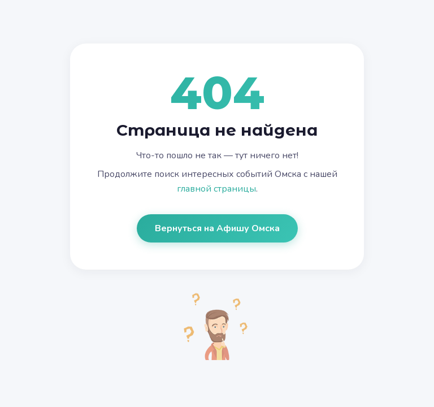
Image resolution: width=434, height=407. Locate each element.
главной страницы (216, 189)
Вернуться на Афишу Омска (217, 228)
